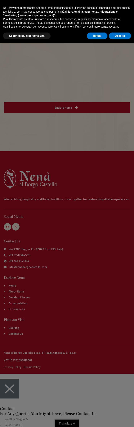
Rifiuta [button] (97, 419)
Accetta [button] (120, 419)
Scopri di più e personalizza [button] (26, 419)
